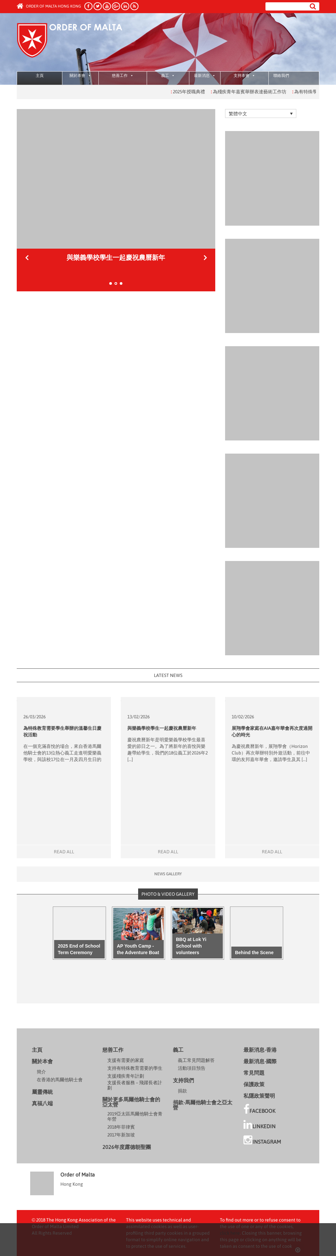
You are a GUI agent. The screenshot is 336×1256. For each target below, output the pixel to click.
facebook (259, 1109)
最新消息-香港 (260, 1049)
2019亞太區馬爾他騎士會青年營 (134, 1116)
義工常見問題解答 (196, 1060)
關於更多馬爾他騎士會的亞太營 (131, 1102)
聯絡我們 (281, 75)
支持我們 (183, 1080)
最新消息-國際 (260, 1061)
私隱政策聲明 (259, 1095)
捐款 (182, 1090)
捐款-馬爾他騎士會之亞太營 (202, 1105)
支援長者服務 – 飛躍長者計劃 (134, 1085)
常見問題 (253, 1072)
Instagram (262, 1140)
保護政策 (253, 1084)
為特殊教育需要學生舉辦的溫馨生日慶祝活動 (115, 257)
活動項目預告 (191, 1068)
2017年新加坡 (121, 1134)
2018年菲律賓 (121, 1127)
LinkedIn (259, 1124)
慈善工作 (123, 75)
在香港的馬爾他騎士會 (60, 1079)
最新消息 (205, 75)
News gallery (168, 874)
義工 (168, 75)
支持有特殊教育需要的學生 (134, 1068)
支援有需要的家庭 (125, 1060)
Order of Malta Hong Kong (49, 6)
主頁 (40, 75)
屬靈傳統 (42, 1091)
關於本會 (80, 75)
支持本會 (244, 75)
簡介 (41, 1071)
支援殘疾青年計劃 (125, 1076)
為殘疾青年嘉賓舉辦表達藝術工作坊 (257, 91)
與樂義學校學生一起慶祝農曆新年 (161, 728)
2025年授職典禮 (197, 91)
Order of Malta (78, 42)
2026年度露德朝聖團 (126, 1147)
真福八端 (42, 1103)
